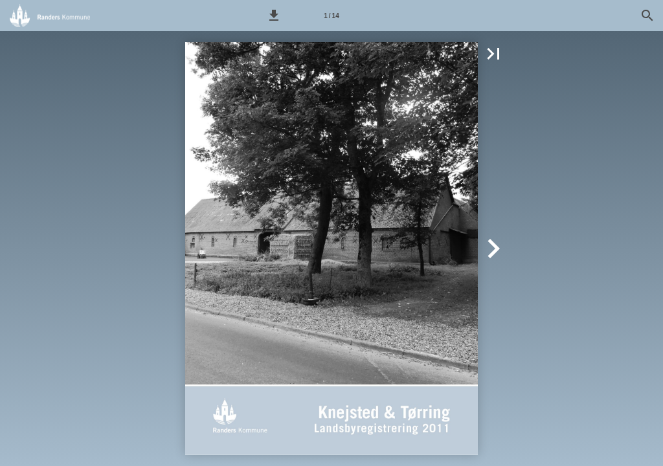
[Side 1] (331, 15)
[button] (273, 15)
